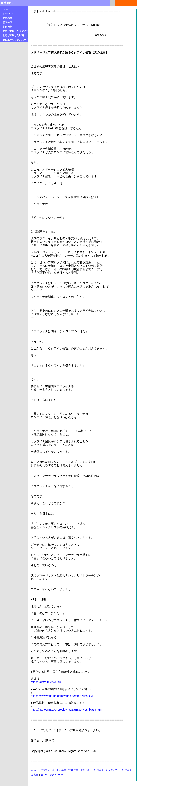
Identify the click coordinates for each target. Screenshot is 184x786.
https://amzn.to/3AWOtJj (46, 682)
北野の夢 (84, 770)
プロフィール (47, 770)
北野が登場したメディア (105, 770)
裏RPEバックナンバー (52, 774)
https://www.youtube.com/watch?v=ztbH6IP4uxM (62, 695)
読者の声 (73, 770)
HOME (34, 770)
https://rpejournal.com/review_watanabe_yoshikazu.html (66, 709)
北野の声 (61, 770)
